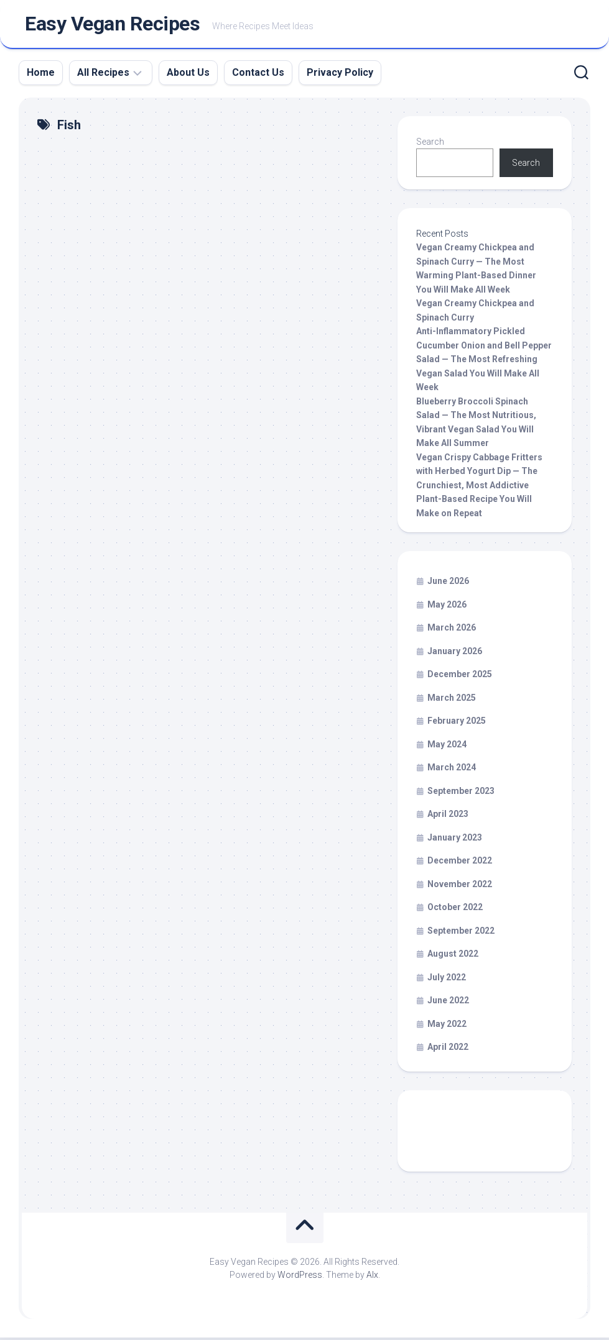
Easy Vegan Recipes (112, 25)
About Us (188, 75)
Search (430, 144)
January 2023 (454, 840)
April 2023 (447, 816)
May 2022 (447, 1026)
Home (41, 75)
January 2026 (454, 654)
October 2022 (455, 909)
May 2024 (447, 747)
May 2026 (447, 607)
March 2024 (451, 770)
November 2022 (459, 886)
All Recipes (103, 75)
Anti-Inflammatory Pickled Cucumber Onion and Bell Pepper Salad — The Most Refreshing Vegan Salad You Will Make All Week (484, 361)
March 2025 (451, 700)
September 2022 (461, 933)
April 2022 (447, 1049)
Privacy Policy (340, 75)
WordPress (299, 1277)
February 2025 (456, 723)
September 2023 (461, 793)
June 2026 (448, 583)
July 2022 (446, 980)
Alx (372, 1277)
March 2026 (451, 630)
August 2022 (452, 956)
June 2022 (448, 1003)
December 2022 (459, 863)
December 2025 (459, 676)
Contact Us (258, 75)
